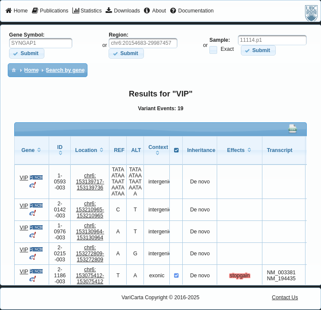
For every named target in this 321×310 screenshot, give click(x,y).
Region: (118, 35)
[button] (26, 53)
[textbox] (40, 43)
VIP (24, 178)
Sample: (219, 40)
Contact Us (285, 297)
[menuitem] (16, 11)
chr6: (90, 182)
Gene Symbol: (26, 35)
